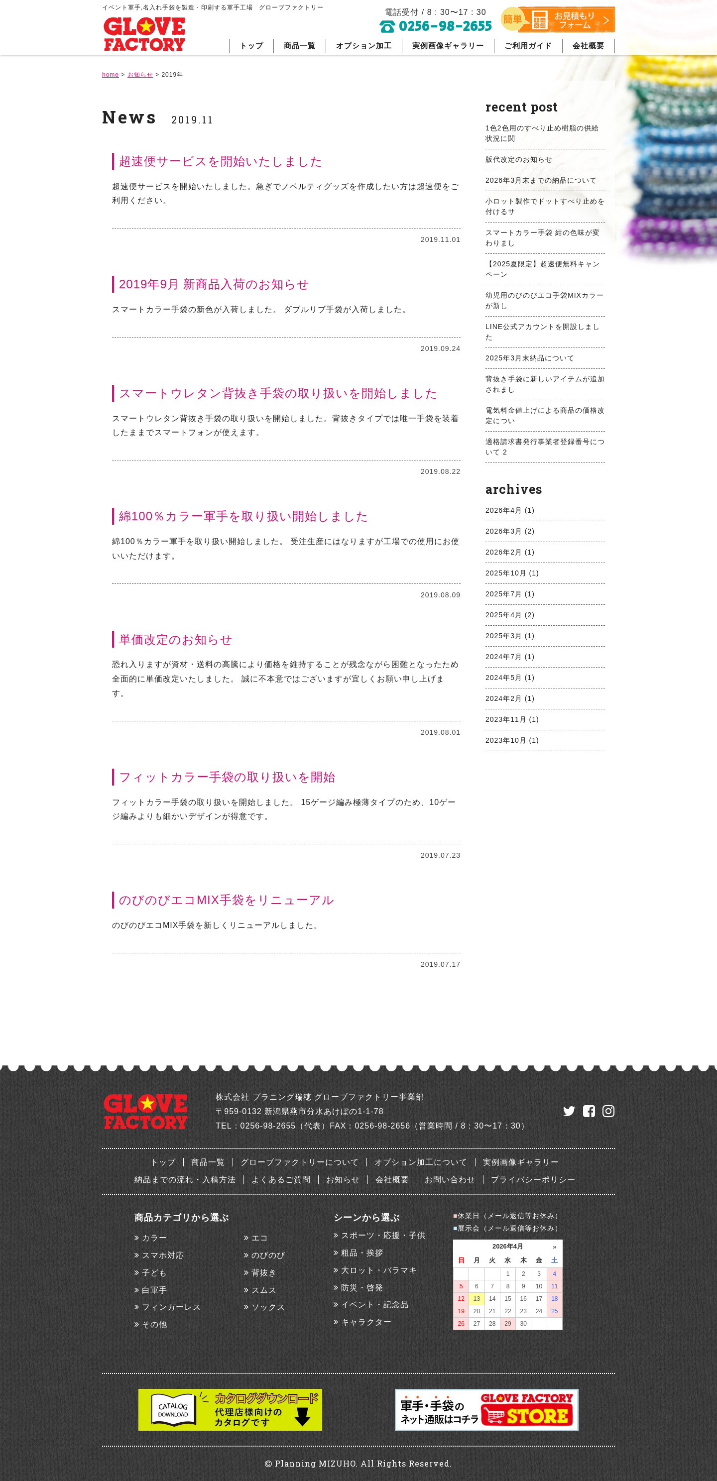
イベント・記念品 (375, 1304)
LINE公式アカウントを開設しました (542, 332)
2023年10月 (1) (512, 740)
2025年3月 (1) (510, 636)
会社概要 (588, 45)
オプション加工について (421, 1162)
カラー (154, 1238)
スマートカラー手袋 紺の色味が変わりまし (542, 237)
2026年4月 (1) (510, 510)
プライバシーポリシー (533, 1179)
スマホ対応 (163, 1255)
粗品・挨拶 (362, 1253)
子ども (154, 1272)
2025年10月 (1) (512, 573)
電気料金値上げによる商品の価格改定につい (545, 415)
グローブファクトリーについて (299, 1162)
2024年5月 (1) (510, 678)
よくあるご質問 (281, 1179)
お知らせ (343, 1179)
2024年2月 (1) (510, 698)
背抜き (264, 1272)
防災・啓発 (362, 1287)
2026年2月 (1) (510, 552)
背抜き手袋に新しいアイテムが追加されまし (545, 384)
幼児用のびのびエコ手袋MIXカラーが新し (544, 300)
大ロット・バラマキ (379, 1270)
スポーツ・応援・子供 (383, 1235)
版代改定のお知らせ (519, 159)
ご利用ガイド (528, 45)
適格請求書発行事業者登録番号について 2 (545, 447)
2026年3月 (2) (510, 531)
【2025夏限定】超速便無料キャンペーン (542, 269)
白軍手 (154, 1290)
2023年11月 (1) (512, 719)
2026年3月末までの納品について (541, 180)
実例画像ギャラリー (448, 45)
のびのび (268, 1255)
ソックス (268, 1307)
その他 (154, 1324)
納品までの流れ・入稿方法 (185, 1179)
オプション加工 (364, 45)
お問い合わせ (450, 1179)
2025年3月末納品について (530, 358)
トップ (251, 45)
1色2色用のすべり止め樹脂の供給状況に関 (542, 133)
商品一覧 (300, 45)
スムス (264, 1290)
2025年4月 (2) (510, 615)
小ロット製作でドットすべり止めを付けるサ (545, 206)
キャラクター (366, 1322)
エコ (259, 1238)
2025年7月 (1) (510, 594)
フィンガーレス (171, 1307)
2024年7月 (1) (510, 657)
